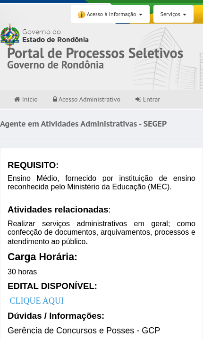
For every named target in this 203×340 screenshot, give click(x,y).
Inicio (26, 99)
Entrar (147, 99)
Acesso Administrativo (86, 99)
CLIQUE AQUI (37, 301)
